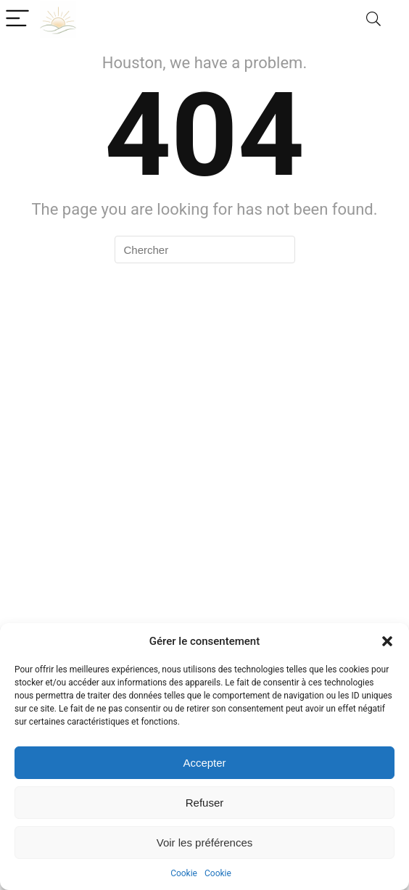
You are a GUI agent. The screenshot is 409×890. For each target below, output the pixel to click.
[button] (387, 641)
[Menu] (17, 19)
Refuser (205, 802)
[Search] (373, 19)
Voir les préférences (205, 842)
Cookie (183, 873)
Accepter (204, 763)
